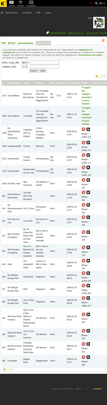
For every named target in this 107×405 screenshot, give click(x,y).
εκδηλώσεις (76, 33)
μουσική (92, 33)
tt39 (38, 13)
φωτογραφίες (25, 43)
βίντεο (11, 43)
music (48, 13)
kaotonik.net (11, 13)
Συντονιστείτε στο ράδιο (90, 55)
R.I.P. (103, 33)
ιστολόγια (27, 13)
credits (97, 389)
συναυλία (58, 33)
